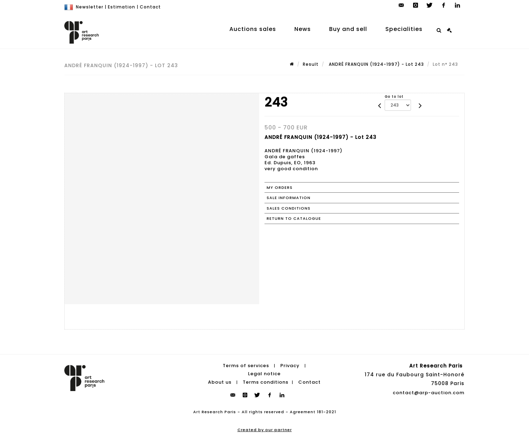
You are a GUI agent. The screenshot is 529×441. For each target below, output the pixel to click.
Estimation (121, 7)
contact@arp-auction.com (428, 392)
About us (219, 382)
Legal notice (264, 373)
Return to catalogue (294, 218)
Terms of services (246, 365)
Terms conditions (265, 382)
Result (311, 64)
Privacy (290, 365)
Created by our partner (264, 430)
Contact (150, 7)
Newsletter (89, 7)
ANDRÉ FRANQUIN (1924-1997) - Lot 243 (375, 64)
